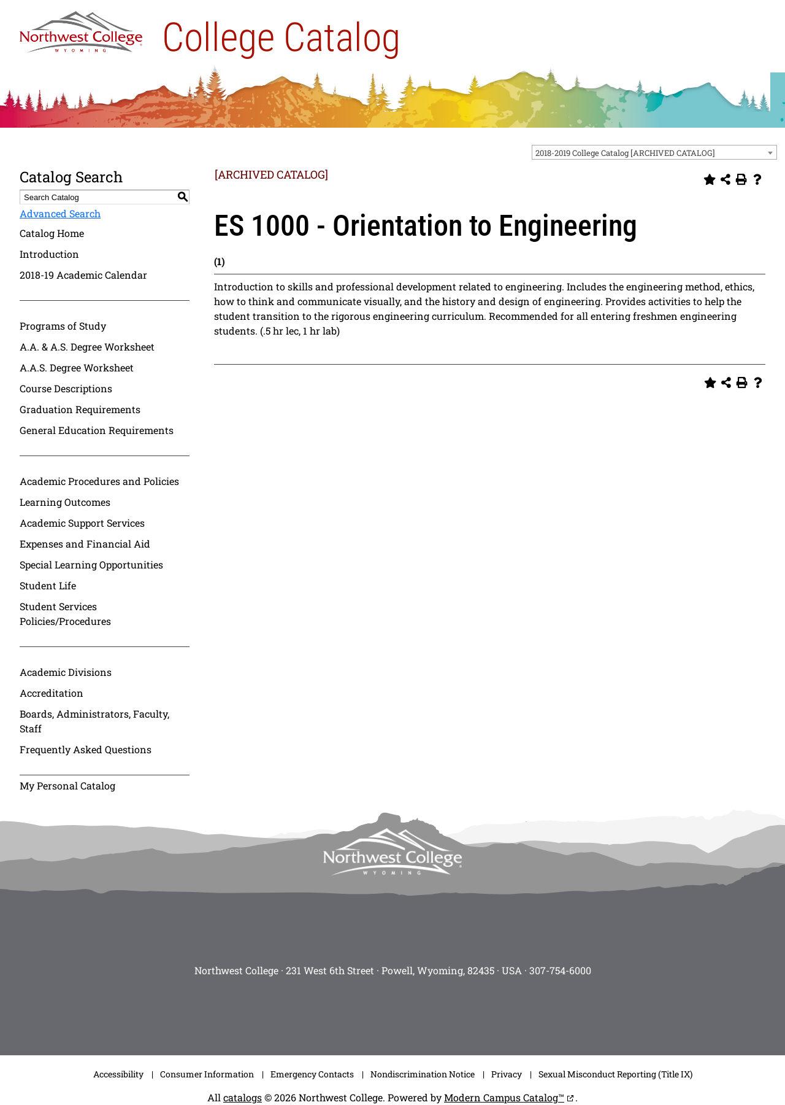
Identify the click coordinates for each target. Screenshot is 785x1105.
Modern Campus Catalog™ (504, 1097)
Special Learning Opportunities (91, 564)
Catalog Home (52, 233)
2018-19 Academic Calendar (83, 274)
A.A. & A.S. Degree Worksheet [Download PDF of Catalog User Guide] (87, 346)
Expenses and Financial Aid (85, 543)
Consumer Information (207, 1074)
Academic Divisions (66, 671)
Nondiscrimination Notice (422, 1074)
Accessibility (118, 1074)
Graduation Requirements (80, 409)
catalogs (242, 1097)
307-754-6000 (560, 970)
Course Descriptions (66, 388)
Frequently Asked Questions (85, 749)
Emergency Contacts (312, 1074)
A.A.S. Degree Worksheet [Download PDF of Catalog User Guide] (77, 367)
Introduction (49, 253)
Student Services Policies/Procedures (65, 613)
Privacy (506, 1074)
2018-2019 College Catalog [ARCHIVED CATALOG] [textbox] (625, 152)
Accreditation (51, 692)
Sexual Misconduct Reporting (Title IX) (615, 1074)
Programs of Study (63, 325)
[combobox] (654, 152)
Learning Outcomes (65, 501)
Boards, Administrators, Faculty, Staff (94, 721)
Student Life (48, 585)
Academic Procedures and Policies (99, 481)
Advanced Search (60, 213)
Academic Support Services (82, 522)
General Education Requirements (97, 430)
